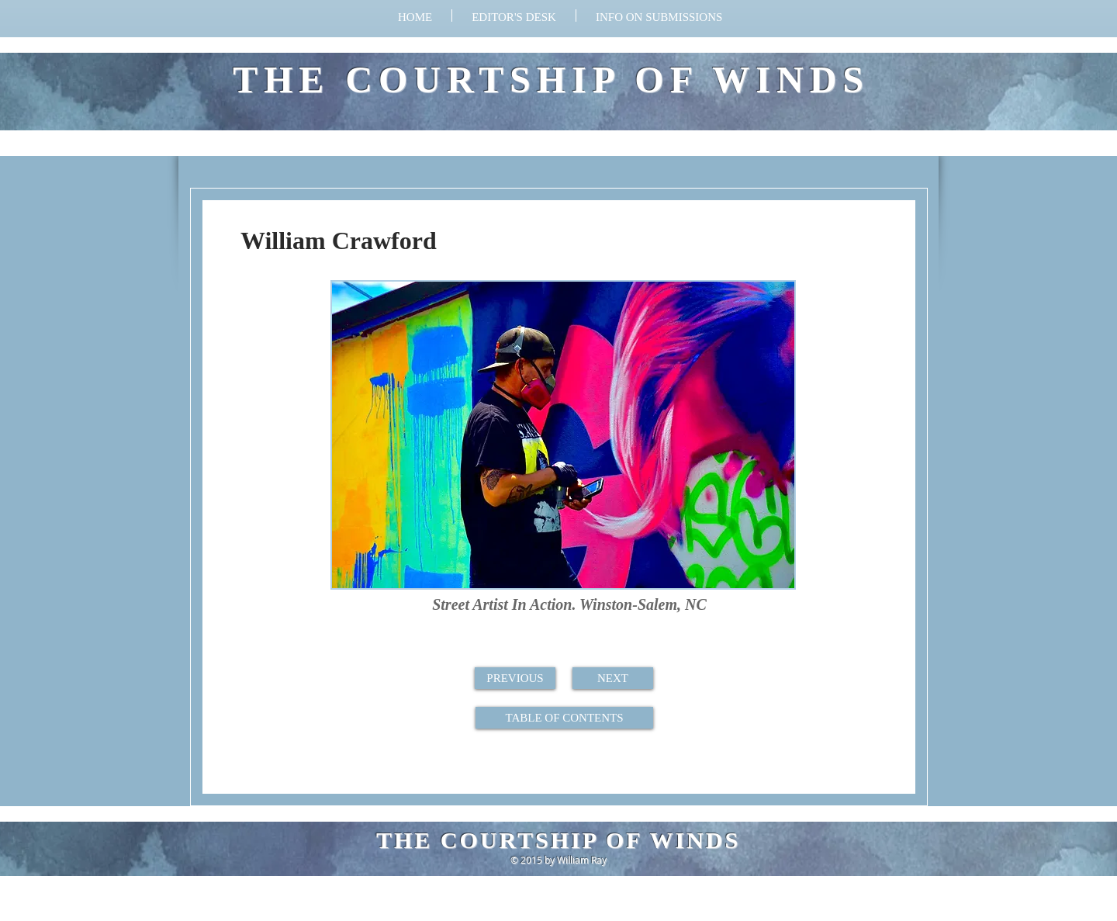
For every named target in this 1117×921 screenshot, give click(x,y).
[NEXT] (612, 678)
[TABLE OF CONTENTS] (564, 718)
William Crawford (338, 240)
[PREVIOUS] (515, 678)
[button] (659, 15)
